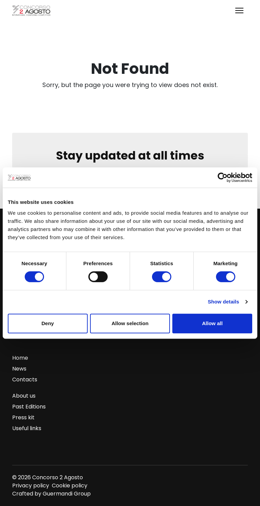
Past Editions (29, 406)
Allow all (212, 323)
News (19, 369)
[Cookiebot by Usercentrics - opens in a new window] (222, 177)
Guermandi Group (67, 494)
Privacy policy (30, 485)
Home (20, 358)
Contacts (24, 379)
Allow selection (129, 323)
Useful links (26, 428)
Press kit (23, 417)
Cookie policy (69, 485)
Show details (223, 301)
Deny (47, 323)
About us (24, 396)
